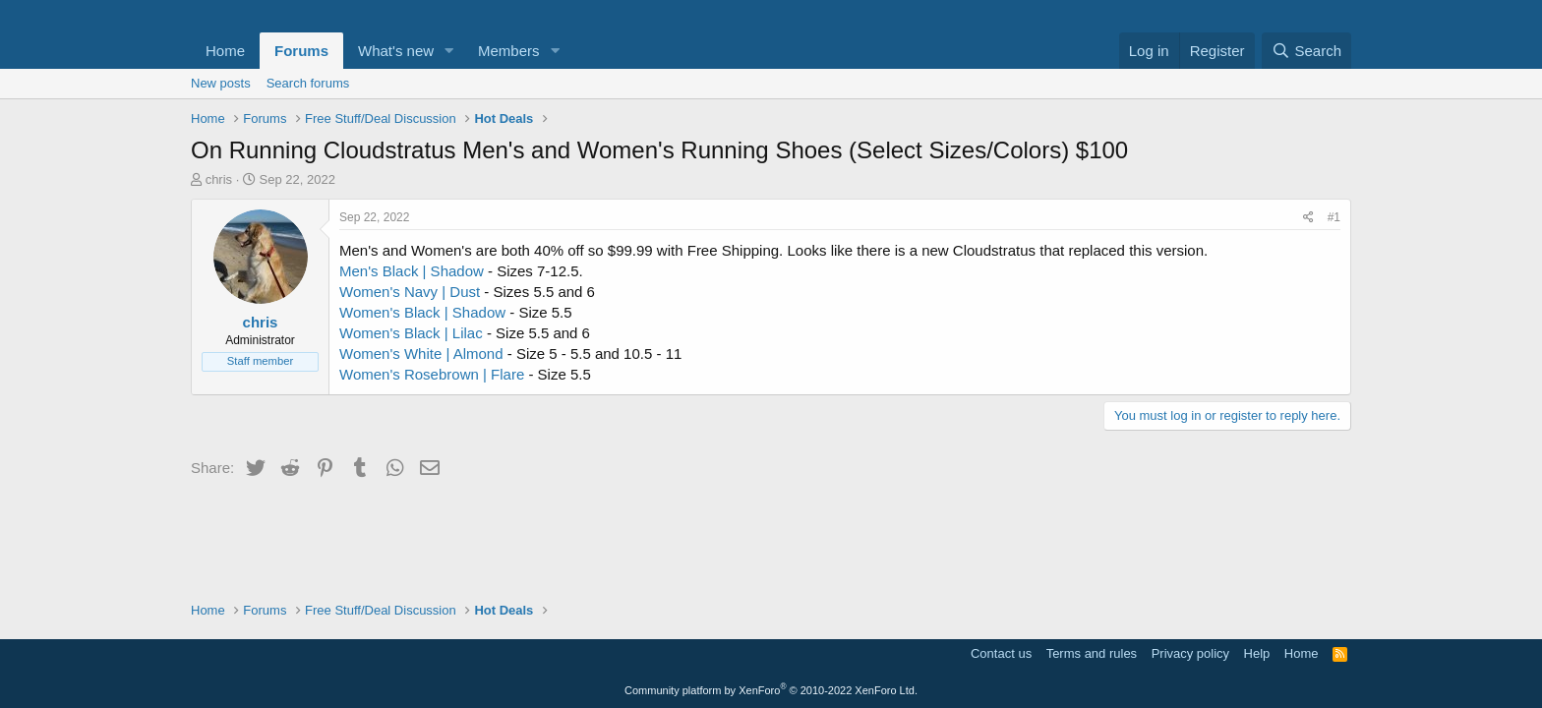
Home (225, 50)
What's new (396, 50)
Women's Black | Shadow (422, 312)
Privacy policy (1190, 653)
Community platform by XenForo (771, 690)
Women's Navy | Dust (409, 291)
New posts (221, 83)
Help (1257, 653)
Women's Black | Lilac (413, 332)
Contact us (1001, 653)
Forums (301, 50)
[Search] (1306, 50)
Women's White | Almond (421, 353)
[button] (449, 50)
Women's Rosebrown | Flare (433, 374)
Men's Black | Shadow (411, 271)
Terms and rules (1091, 653)
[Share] (1308, 217)
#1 (1334, 217)
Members (509, 50)
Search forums (308, 83)
